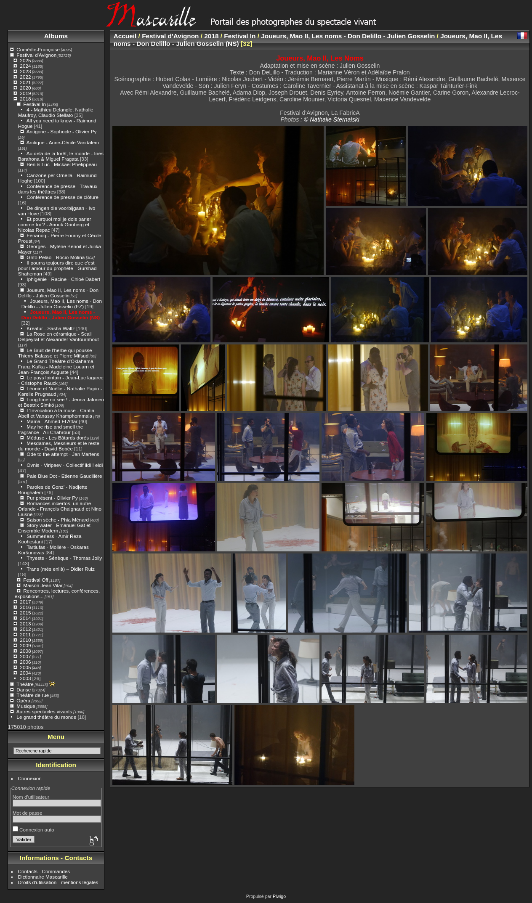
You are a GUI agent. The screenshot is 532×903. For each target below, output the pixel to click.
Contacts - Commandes (44, 871)
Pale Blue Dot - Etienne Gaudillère (64, 476)
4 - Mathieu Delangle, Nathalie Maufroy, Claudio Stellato (55, 112)
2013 (25, 623)
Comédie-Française (38, 49)
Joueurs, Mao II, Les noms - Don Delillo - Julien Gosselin (58, 292)
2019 (25, 93)
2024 (25, 66)
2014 (25, 618)
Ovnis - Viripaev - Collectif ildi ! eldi (65, 465)
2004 (25, 672)
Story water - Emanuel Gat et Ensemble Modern (54, 527)
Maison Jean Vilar (42, 585)
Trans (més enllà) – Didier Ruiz (61, 569)
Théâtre (25, 684)
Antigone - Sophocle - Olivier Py (62, 131)
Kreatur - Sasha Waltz (51, 328)
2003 (25, 678)
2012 (25, 629)
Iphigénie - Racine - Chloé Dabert (63, 279)
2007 (25, 656)
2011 (25, 634)
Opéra (23, 700)
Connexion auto (33, 829)
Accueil (125, 36)
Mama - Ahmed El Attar (52, 421)
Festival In (34, 104)
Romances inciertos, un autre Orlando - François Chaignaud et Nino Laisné (59, 508)
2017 (25, 601)
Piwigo (279, 896)
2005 (25, 667)
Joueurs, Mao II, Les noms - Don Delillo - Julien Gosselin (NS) (60, 314)
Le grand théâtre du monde (46, 717)
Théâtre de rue (32, 695)
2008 (25, 651)
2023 (25, 71)
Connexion (30, 778)
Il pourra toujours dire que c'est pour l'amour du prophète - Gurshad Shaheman (57, 268)
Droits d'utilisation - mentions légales (58, 882)
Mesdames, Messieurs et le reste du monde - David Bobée (58, 445)
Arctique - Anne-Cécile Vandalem (63, 142)
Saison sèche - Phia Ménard (58, 519)
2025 (25, 60)
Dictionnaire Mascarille (43, 876)
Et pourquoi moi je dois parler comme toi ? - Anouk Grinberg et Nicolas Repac (54, 224)
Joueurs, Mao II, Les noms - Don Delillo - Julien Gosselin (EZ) (61, 303)
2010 (25, 640)
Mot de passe (28, 813)
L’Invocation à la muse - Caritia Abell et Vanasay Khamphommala (56, 413)
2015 (25, 612)
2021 (25, 82)
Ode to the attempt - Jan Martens (63, 454)
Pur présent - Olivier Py (52, 497)
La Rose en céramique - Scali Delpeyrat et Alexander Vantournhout (58, 336)
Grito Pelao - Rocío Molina (56, 257)
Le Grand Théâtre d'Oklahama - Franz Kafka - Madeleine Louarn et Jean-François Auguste (57, 366)
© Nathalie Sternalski (331, 119)
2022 (25, 76)
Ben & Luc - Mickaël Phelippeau (62, 164)
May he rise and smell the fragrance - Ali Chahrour (50, 429)
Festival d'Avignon (36, 55)
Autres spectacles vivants (44, 711)
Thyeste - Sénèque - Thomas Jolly (64, 558)
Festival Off (35, 580)
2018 (25, 98)
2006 (25, 662)
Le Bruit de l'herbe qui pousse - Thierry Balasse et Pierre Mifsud (56, 352)
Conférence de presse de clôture (62, 197)
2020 (25, 87)
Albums (56, 36)
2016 (25, 607)
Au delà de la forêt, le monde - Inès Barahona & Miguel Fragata (61, 156)
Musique (25, 706)
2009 (25, 645)
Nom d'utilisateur (31, 797)
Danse (23, 689)
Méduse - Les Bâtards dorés (58, 437)
